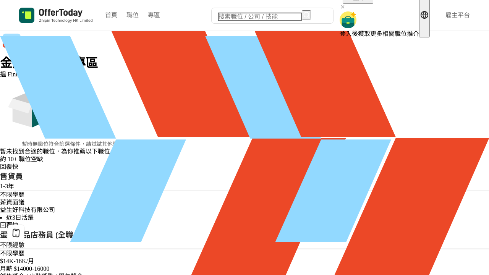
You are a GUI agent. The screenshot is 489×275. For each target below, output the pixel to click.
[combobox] (260, 17)
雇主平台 (457, 15)
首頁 (111, 15)
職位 (132, 15)
